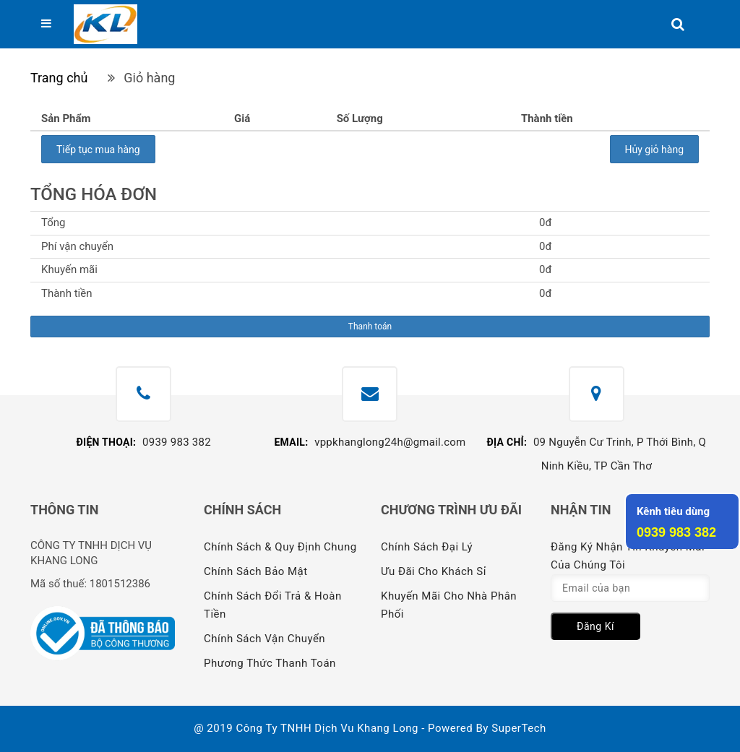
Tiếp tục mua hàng (98, 149)
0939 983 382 (176, 442)
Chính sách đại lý (427, 546)
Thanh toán (370, 326)
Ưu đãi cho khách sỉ (433, 571)
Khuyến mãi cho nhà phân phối (449, 605)
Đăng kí (595, 626)
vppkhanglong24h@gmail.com (389, 442)
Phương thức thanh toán (270, 663)
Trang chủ (58, 77)
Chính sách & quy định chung (280, 546)
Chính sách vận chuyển (264, 638)
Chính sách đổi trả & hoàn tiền (273, 605)
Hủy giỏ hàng (654, 149)
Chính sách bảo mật (256, 571)
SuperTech (518, 728)
